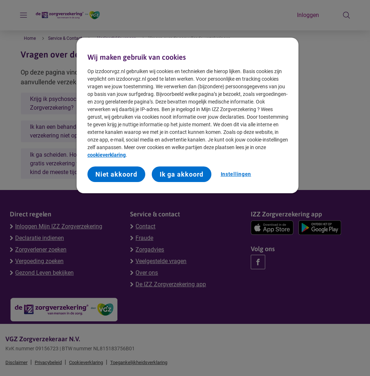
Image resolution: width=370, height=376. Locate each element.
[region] (187, 116)
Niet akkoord (116, 174)
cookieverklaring (106, 155)
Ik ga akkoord (182, 174)
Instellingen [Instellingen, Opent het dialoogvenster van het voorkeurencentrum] (236, 174)
